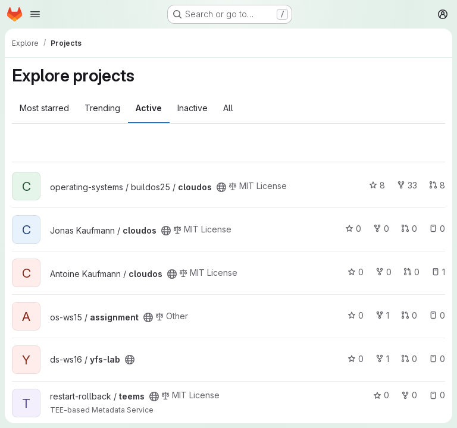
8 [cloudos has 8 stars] (377, 185)
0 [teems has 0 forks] (409, 395)
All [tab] (228, 108)
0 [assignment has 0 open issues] (437, 315)
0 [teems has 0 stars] (381, 395)
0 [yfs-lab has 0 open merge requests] (409, 359)
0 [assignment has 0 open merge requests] (409, 315)
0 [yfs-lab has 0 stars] (356, 359)
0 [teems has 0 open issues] (437, 395)
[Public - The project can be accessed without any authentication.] (221, 187)
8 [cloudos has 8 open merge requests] (437, 185)
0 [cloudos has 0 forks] (381, 229)
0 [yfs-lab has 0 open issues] (437, 359)
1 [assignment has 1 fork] (382, 315)
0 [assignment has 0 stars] (356, 315)
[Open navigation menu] (35, 14)
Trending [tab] (102, 108)
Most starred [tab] (44, 108)
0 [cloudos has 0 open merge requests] (409, 229)
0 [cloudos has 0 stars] (353, 229)
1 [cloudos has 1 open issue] (438, 272)
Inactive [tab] (192, 108)
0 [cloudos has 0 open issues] (437, 229)
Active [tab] (149, 108)
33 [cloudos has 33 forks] (407, 185)
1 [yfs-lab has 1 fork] (382, 359)
